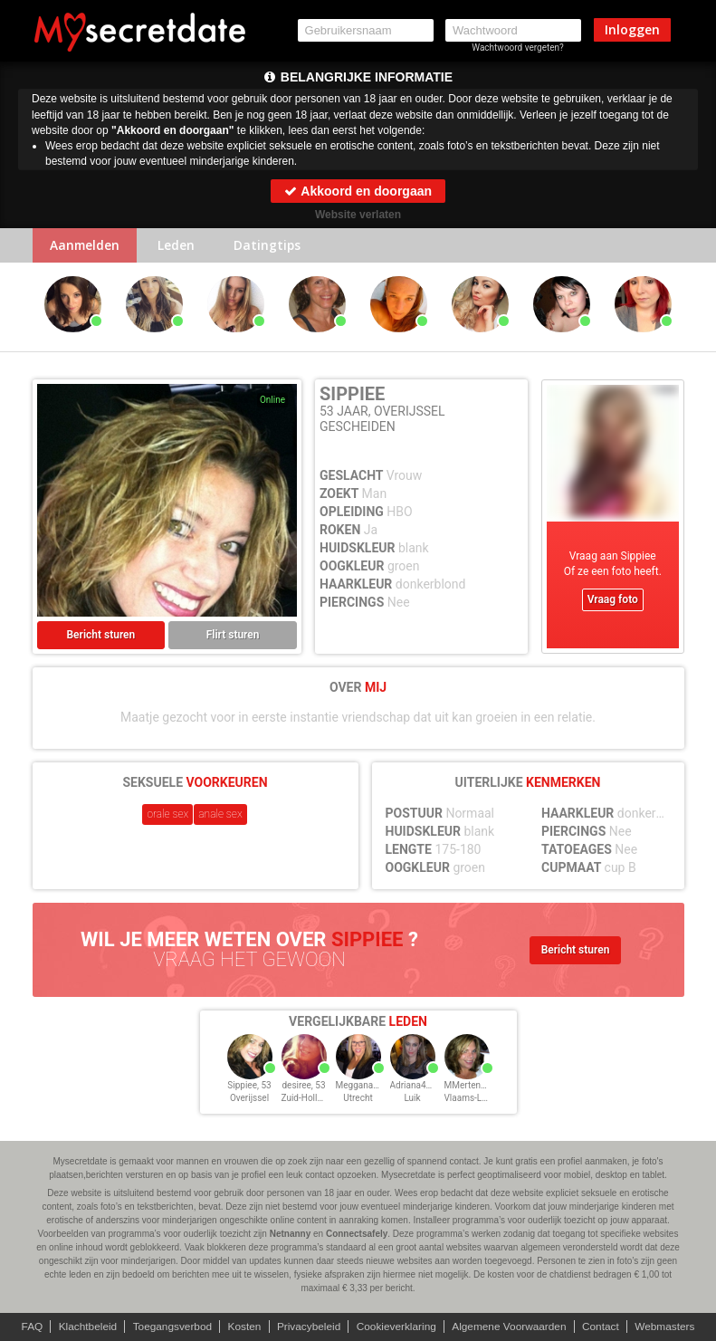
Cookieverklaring (397, 1326)
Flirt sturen (233, 635)
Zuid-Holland (307, 1098)
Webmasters (669, 1326)
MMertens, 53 (472, 1085)
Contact (603, 1326)
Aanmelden (86, 245)
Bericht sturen (101, 635)
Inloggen (632, 29)
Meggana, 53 (361, 1085)
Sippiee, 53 (249, 1085)
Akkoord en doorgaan (358, 191)
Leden (179, 245)
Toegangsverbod (169, 1326)
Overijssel (249, 1098)
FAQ (27, 1326)
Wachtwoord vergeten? (518, 48)
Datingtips (271, 245)
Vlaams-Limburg (477, 1098)
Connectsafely (356, 1234)
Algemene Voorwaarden (511, 1326)
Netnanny (290, 1234)
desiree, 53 (303, 1085)
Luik (412, 1098)
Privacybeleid (308, 1326)
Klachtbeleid (83, 1326)
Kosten (243, 1326)
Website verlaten (358, 214)
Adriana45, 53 (417, 1085)
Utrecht (357, 1098)
